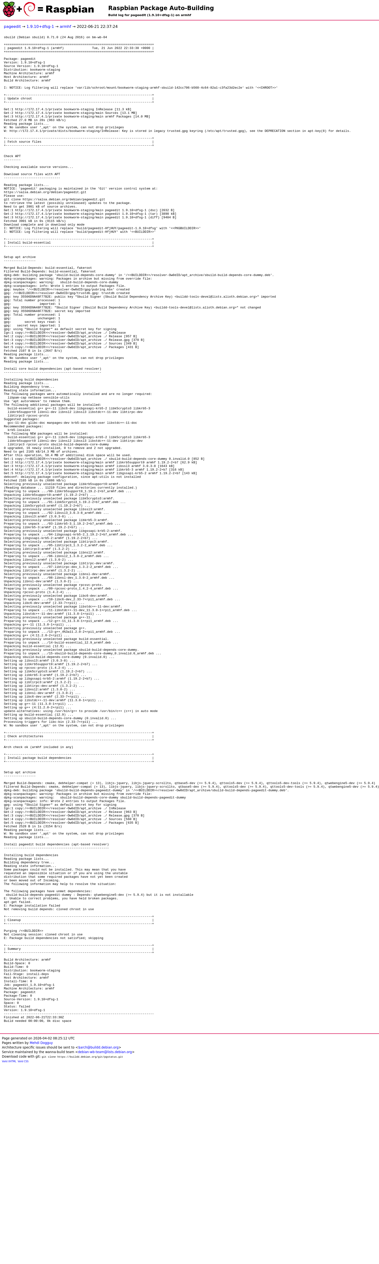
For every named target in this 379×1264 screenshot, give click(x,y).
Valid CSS (23, 1260)
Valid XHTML (9, 1260)
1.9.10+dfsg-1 (40, 26)
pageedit (12, 26)
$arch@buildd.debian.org (98, 1246)
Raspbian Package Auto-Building (161, 8)
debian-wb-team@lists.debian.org (105, 1251)
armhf (65, 26)
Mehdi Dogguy (41, 1242)
